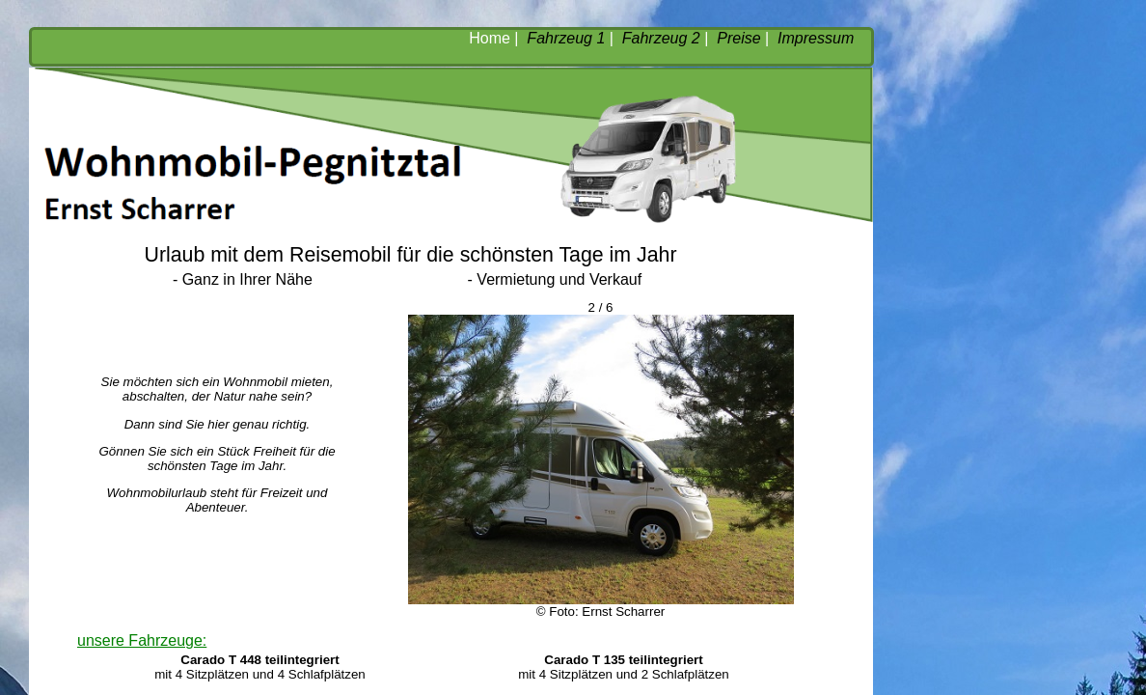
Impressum (816, 38)
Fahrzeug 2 (661, 38)
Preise (738, 38)
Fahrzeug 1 (566, 38)
